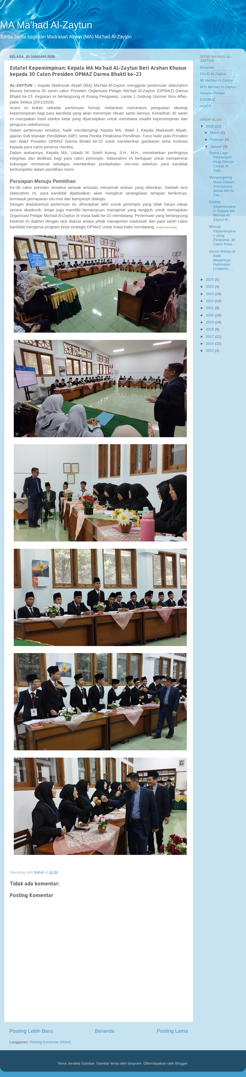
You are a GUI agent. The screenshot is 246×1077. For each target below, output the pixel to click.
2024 (210, 287)
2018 (210, 329)
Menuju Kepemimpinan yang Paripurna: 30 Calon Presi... (222, 235)
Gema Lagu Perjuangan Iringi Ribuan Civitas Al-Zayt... (221, 161)
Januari (216, 147)
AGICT (205, 106)
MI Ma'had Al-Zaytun (216, 80)
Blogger (181, 1063)
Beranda (104, 1031)
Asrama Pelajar (212, 93)
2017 (210, 337)
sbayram (135, 1063)
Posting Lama (172, 1031)
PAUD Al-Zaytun (213, 74)
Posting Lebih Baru (31, 1031)
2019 (210, 322)
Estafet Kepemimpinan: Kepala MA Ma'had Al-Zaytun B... (222, 211)
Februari (217, 140)
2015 (210, 351)
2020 (210, 315)
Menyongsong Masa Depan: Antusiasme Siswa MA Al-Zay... (222, 186)
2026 (210, 126)
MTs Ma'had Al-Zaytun (218, 87)
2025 (210, 279)
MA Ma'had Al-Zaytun (46, 25)
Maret (215, 133)
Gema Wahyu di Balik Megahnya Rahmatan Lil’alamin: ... (222, 260)
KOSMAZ (207, 100)
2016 (210, 344)
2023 (210, 294)
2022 (210, 301)
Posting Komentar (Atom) (50, 1042)
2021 (210, 308)
